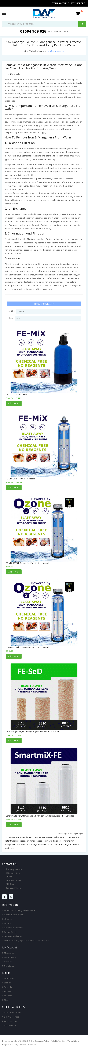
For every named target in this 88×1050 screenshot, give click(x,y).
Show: (10, 318)
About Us (7, 919)
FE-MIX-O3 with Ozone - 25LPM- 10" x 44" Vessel (27, 563)
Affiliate (6, 991)
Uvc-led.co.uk (9, 1025)
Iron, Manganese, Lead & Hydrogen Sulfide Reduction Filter (32, 731)
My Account (8, 953)
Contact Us (8, 978)
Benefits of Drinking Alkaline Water (19, 910)
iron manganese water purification (42, 844)
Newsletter (8, 966)
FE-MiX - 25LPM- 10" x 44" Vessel (20, 478)
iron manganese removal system (49, 837)
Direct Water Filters (11, 1012)
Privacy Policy (9, 932)
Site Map (7, 995)
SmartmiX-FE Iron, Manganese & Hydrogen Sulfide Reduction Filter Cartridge (40, 815)
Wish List (7, 961)
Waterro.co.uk (9, 1021)
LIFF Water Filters (10, 1016)
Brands (6, 982)
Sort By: (11, 311)
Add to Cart (13, 403)
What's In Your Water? (13, 914)
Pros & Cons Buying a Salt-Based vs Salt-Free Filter (25, 940)
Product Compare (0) (44, 304)
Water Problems (36, 51)
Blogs (5, 1000)
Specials (7, 987)
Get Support (77, 3)
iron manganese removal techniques (44, 840)
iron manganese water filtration (19, 837)
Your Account (60, 3)
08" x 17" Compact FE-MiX (17, 394)
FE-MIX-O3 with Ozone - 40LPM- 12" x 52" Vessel (27, 647)
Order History (9, 957)
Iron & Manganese (55, 51)
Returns (6, 923)
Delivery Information (12, 927)
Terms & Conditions (12, 936)
